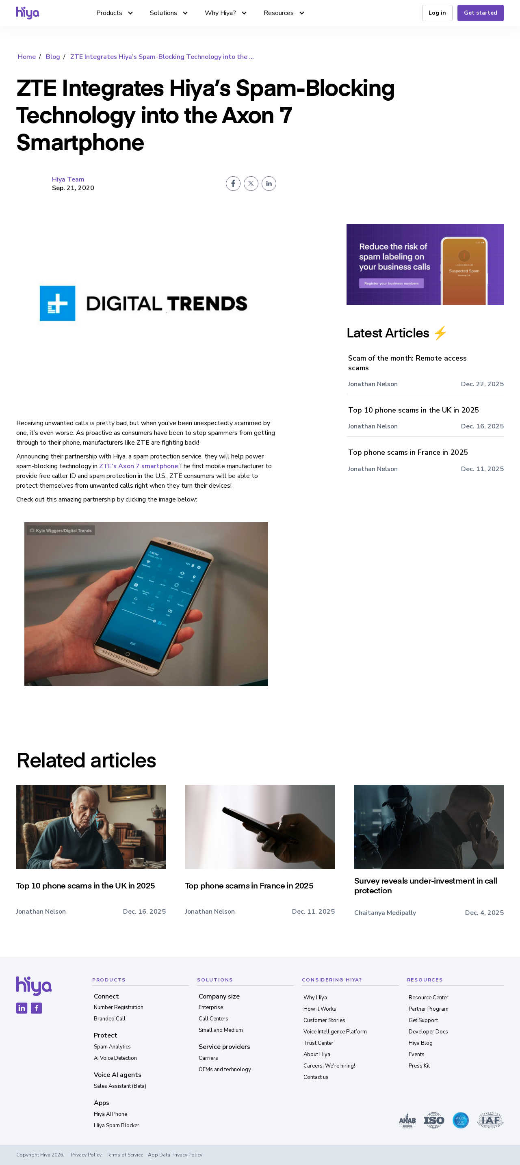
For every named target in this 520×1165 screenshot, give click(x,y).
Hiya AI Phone (110, 1114)
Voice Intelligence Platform (335, 1031)
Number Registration (118, 1007)
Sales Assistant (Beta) (120, 1086)
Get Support (423, 1020)
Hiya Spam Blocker (116, 1125)
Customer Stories (324, 1020)
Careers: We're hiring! (329, 1066)
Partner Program (428, 1009)
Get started (480, 13)
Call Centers (213, 1018)
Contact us (316, 1077)
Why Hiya (315, 997)
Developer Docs (428, 1031)
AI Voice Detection (115, 1058)
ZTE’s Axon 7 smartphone (138, 466)
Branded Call (110, 1018)
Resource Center (428, 997)
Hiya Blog (421, 1043)
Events (417, 1054)
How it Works (319, 1009)
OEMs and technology (225, 1069)
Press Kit (419, 1066)
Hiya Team (68, 179)
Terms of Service (124, 1155)
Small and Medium (221, 1030)
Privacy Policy (86, 1155)
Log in (437, 13)
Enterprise (211, 1007)
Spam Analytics (112, 1046)
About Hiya (316, 1054)
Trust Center (318, 1043)
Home (27, 56)
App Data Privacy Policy (175, 1155)
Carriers (208, 1058)
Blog (53, 56)
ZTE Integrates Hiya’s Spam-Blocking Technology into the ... (162, 56)
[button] (115, 13)
